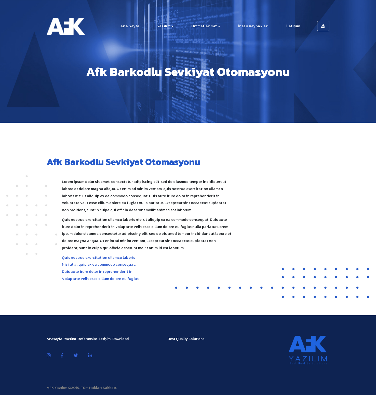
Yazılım (163, 26)
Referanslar (87, 339)
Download (120, 339)
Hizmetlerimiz (204, 26)
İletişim (293, 26)
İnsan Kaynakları (253, 26)
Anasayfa (54, 339)
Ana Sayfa (129, 26)
